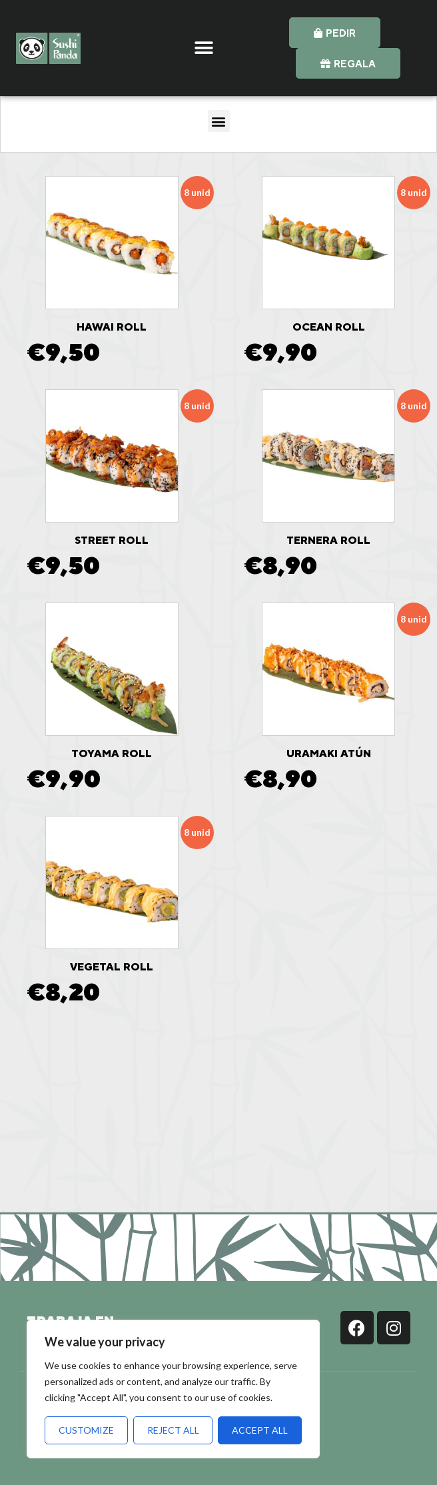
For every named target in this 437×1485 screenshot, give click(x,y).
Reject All (173, 1430)
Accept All (260, 1430)
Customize (86, 1430)
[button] (204, 48)
